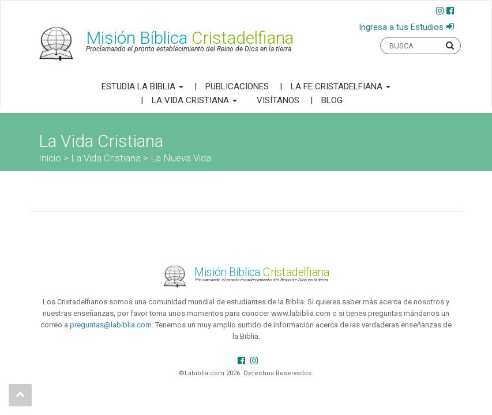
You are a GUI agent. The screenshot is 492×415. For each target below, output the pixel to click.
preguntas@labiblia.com (111, 324)
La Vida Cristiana (194, 100)
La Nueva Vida (181, 158)
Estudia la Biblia (142, 86)
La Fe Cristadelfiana (340, 86)
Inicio (50, 158)
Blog (332, 100)
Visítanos (278, 100)
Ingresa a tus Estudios (401, 27)
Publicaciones (237, 86)
